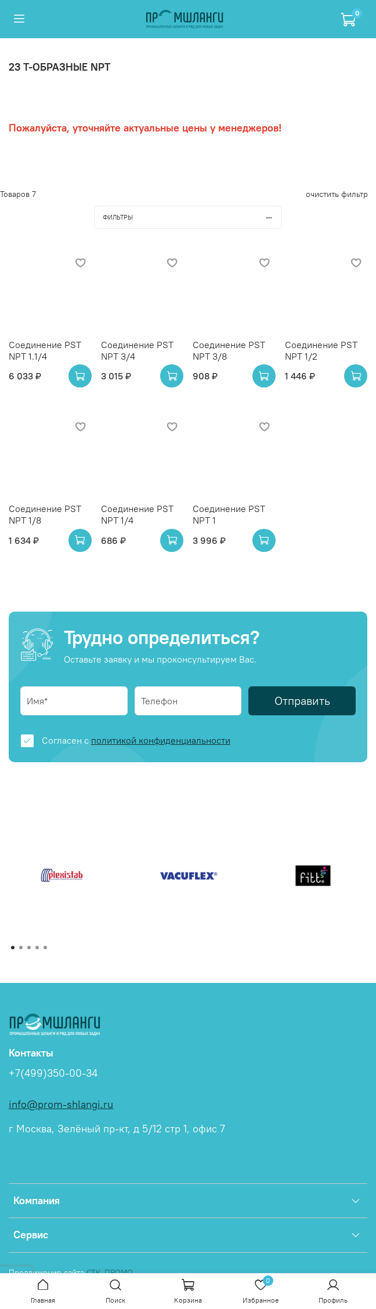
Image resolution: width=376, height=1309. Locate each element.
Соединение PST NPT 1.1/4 (45, 350)
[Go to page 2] (21, 947)
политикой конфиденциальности (160, 740)
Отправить (302, 700)
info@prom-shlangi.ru (61, 1104)
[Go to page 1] (13, 947)
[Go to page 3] (29, 947)
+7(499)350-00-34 (53, 1073)
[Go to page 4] (37, 947)
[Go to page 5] (45, 947)
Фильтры (192, 217)
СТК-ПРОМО (109, 1272)
